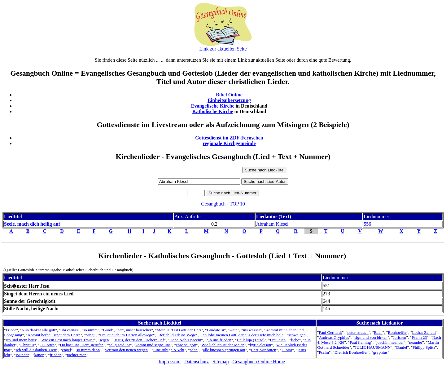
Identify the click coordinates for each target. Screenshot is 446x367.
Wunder (22, 354)
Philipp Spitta (424, 347)
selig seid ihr (119, 345)
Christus (27, 345)
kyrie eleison (260, 345)
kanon (39, 354)
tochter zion (76, 354)
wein (234, 330)
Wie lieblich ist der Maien (223, 345)
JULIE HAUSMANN (373, 347)
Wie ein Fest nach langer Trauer (67, 340)
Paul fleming (360, 342)
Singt (90, 335)
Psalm (324, 352)
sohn (194, 349)
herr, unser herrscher (134, 330)
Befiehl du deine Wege (177, 335)
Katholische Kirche (212, 111)
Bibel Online (229, 94)
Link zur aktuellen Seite (223, 48)
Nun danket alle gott (38, 330)
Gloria (287, 349)
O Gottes (47, 345)
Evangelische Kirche (212, 105)
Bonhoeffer (397, 332)
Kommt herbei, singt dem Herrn (54, 335)
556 (367, 224)
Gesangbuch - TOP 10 (223, 203)
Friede (11, 330)
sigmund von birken (370, 337)
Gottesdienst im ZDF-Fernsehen (229, 137)
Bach (378, 332)
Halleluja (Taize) (251, 340)
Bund (107, 330)
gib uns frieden (219, 340)
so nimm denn (88, 349)
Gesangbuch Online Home (258, 361)
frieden (56, 354)
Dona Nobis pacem (185, 340)
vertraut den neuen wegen (126, 349)
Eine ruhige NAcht (169, 349)
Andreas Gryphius (334, 337)
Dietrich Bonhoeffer (351, 352)
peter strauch (357, 332)
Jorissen (399, 337)
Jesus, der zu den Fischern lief (139, 340)
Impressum (170, 361)
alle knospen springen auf (224, 349)
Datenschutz (196, 361)
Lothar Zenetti (424, 332)
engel (66, 349)
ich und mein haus (21, 340)
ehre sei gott (186, 345)
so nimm (90, 330)
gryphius (380, 352)
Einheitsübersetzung (229, 100)
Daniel (401, 347)
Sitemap (220, 361)
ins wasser (251, 330)
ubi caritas (69, 330)
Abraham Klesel (272, 224)
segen (104, 340)
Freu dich (278, 340)
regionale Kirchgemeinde (229, 143)
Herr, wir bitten (263, 349)
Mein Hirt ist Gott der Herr (179, 330)
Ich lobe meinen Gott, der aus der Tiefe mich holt (242, 335)
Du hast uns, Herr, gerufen (81, 345)
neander (415, 342)
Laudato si (215, 330)
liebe (295, 340)
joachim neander (390, 342)
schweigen (297, 335)
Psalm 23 (419, 337)
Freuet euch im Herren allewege (126, 335)
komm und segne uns (152, 345)
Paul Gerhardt (330, 332)
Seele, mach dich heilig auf (32, 224)
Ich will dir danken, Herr (36, 349)
